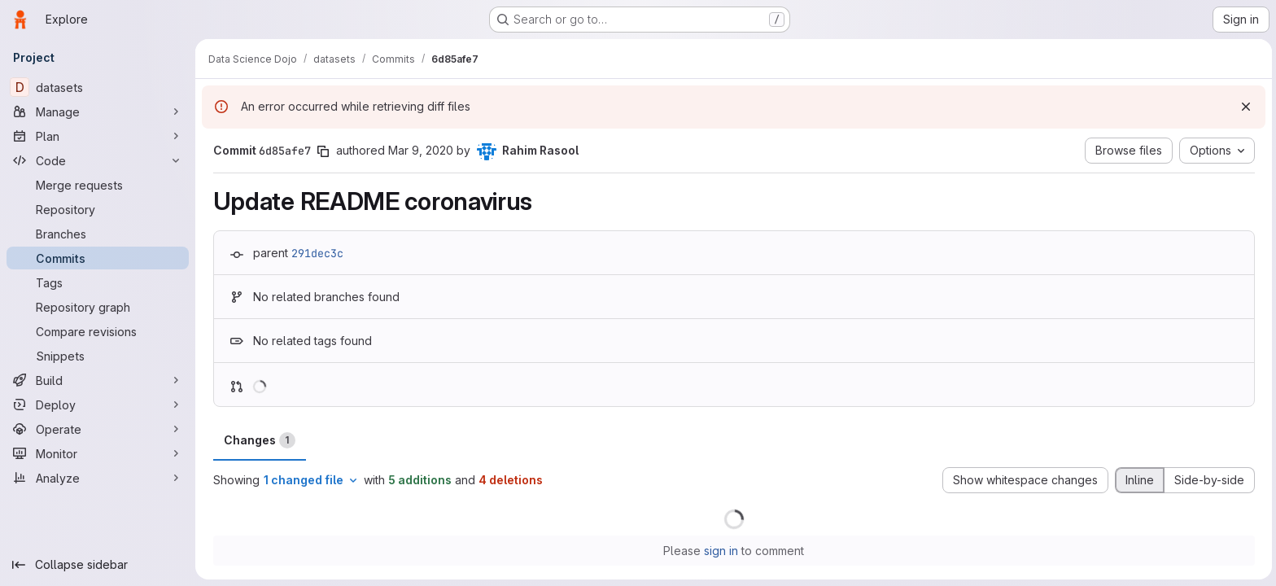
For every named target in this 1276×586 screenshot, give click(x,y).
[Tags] (98, 282)
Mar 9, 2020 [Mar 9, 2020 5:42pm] (419, 150)
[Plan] (98, 136)
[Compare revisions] (98, 331)
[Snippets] (98, 355)
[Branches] (98, 233)
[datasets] (98, 87)
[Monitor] (98, 453)
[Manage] (98, 111)
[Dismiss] (1243, 106)
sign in (720, 551)
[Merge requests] (98, 184)
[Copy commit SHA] (321, 151)
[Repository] (98, 209)
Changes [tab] (258, 440)
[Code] (98, 160)
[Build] (98, 380)
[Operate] (98, 429)
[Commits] (98, 258)
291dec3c (316, 253)
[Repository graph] (98, 306)
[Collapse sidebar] (98, 564)
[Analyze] (98, 477)
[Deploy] (98, 404)
